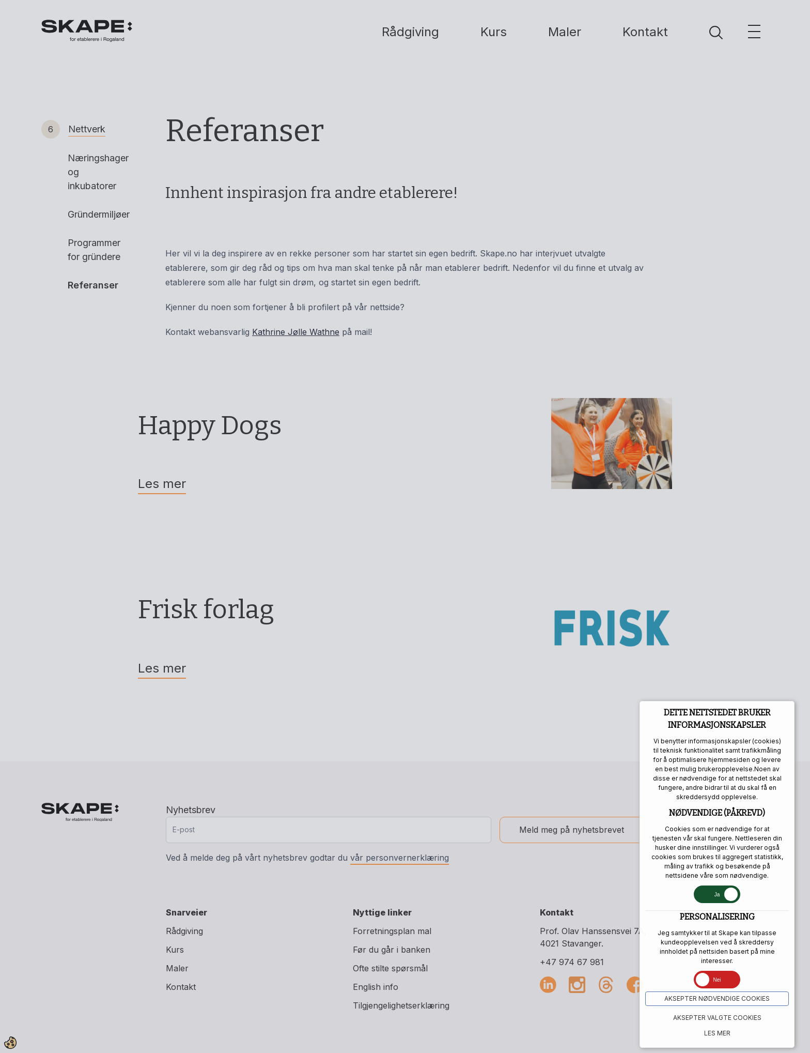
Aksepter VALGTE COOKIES (717, 1017)
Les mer (717, 1033)
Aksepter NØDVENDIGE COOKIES (717, 998)
